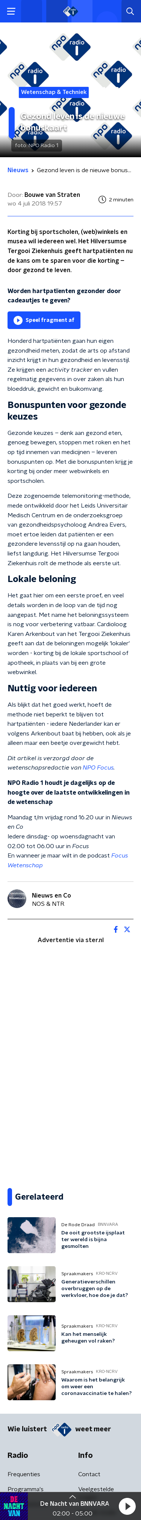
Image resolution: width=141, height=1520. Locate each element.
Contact (89, 1474)
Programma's (26, 1489)
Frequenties (24, 1474)
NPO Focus (98, 768)
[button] (127, 1506)
